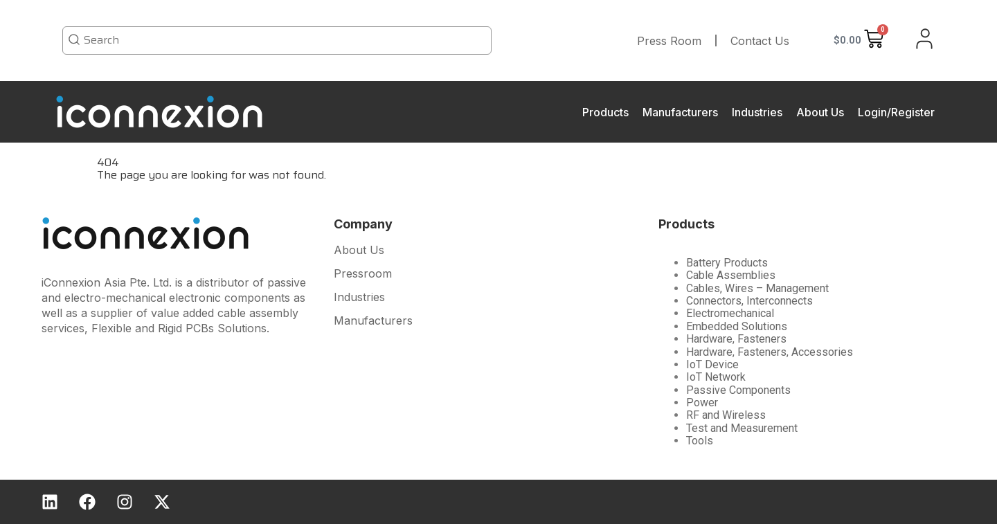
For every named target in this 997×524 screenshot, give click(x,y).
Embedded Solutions (736, 326)
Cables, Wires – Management (757, 288)
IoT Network (716, 376)
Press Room (669, 41)
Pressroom (363, 274)
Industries (757, 112)
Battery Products (727, 262)
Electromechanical (730, 313)
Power (702, 402)
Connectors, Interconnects (749, 300)
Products (605, 112)
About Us (820, 112)
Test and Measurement (742, 428)
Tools (699, 440)
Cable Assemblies (730, 275)
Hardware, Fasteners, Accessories (769, 352)
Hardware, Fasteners (736, 338)
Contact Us (759, 41)
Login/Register (896, 112)
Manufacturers (680, 112)
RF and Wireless (726, 415)
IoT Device (712, 364)
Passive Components (738, 390)
